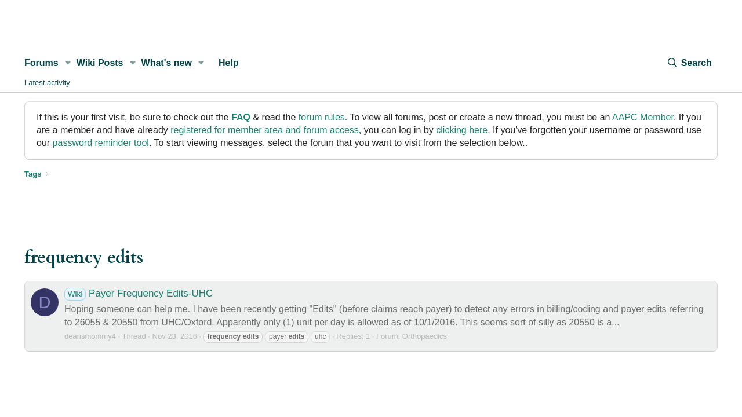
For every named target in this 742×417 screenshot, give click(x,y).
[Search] (689, 63)
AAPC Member (643, 117)
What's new (166, 63)
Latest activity (47, 82)
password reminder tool (101, 143)
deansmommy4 (90, 336)
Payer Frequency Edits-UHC (138, 293)
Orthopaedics (424, 336)
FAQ (240, 117)
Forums (41, 63)
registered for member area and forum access (264, 130)
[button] (68, 63)
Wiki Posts (100, 63)
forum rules (322, 117)
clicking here (462, 130)
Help (229, 63)
